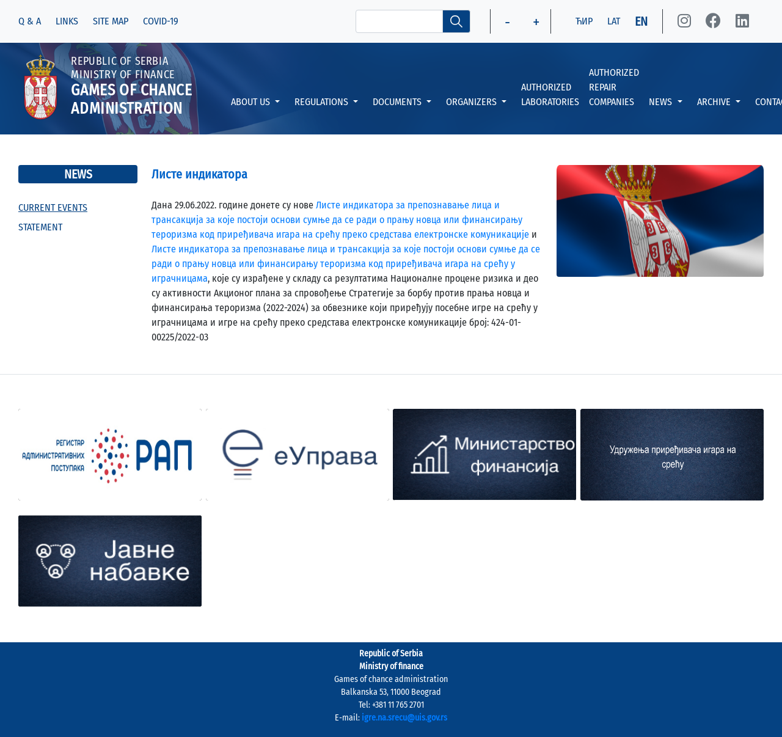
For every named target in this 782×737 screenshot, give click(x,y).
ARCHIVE (715, 102)
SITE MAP (110, 21)
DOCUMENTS (398, 102)
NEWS (661, 102)
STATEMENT (40, 227)
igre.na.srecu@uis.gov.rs (404, 718)
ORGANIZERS (472, 102)
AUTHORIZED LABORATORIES (550, 94)
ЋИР (584, 21)
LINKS (67, 21)
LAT (613, 21)
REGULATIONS (322, 102)
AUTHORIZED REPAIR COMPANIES (614, 87)
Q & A (29, 21)
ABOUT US (251, 102)
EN (641, 21)
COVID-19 (160, 21)
